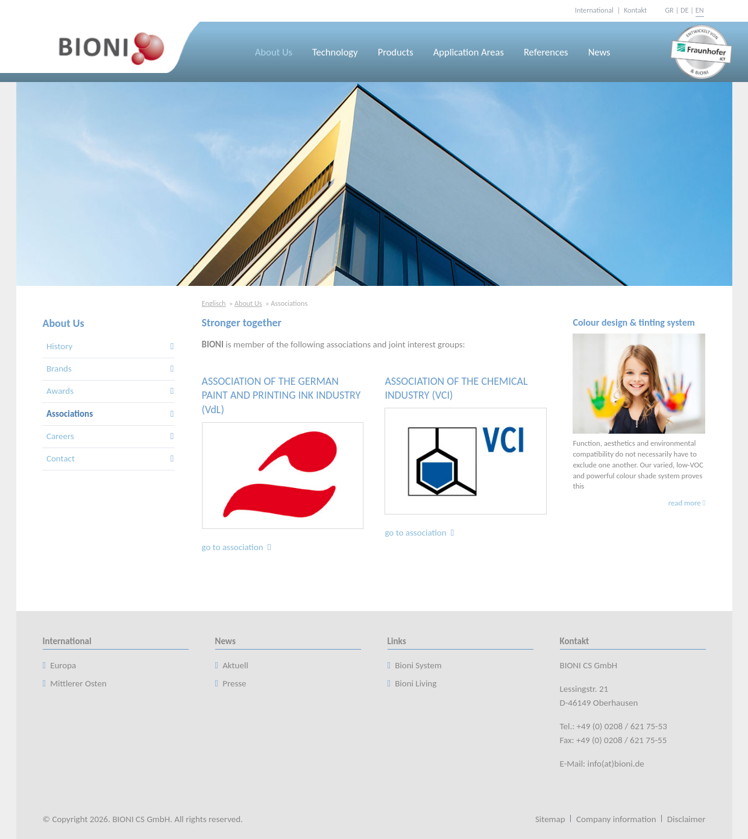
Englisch (214, 303)
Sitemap (550, 819)
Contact (60, 458)
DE (684, 9)
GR (669, 9)
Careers (60, 436)
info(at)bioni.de (616, 763)
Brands (59, 368)
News (599, 52)
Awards (60, 390)
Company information (616, 819)
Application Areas (468, 52)
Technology (335, 52)
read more (684, 502)
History (59, 346)
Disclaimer (686, 819)
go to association (237, 547)
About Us (273, 52)
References (546, 52)
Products (395, 52)
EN (700, 9)
